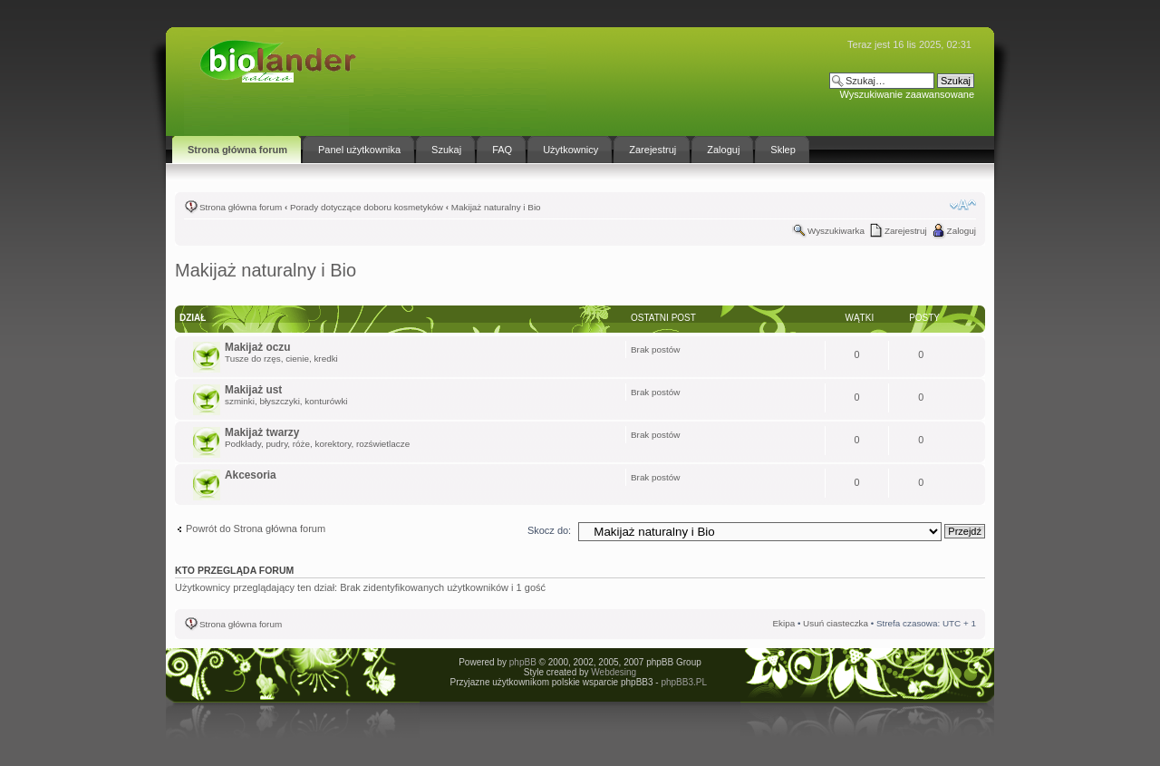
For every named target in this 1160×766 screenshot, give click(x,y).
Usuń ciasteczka (835, 623)
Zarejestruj (905, 231)
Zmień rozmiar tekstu (963, 205)
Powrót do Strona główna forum (255, 528)
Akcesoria (250, 475)
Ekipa (783, 623)
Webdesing (613, 672)
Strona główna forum (240, 207)
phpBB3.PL (683, 682)
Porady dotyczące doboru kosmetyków (366, 207)
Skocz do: (549, 530)
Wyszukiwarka (836, 231)
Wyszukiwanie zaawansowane (907, 94)
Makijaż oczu (258, 347)
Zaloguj (961, 231)
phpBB (522, 662)
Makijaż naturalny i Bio (496, 207)
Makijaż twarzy (262, 432)
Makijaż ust (253, 389)
